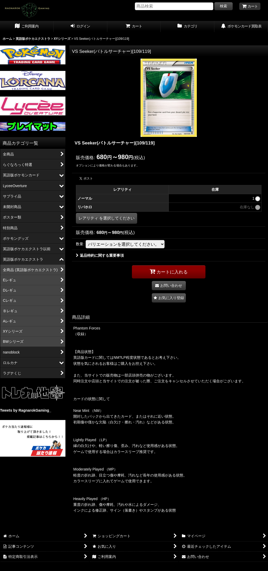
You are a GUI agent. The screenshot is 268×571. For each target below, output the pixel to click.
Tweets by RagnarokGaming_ (25, 410)
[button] (169, 298)
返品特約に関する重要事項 (100, 255)
